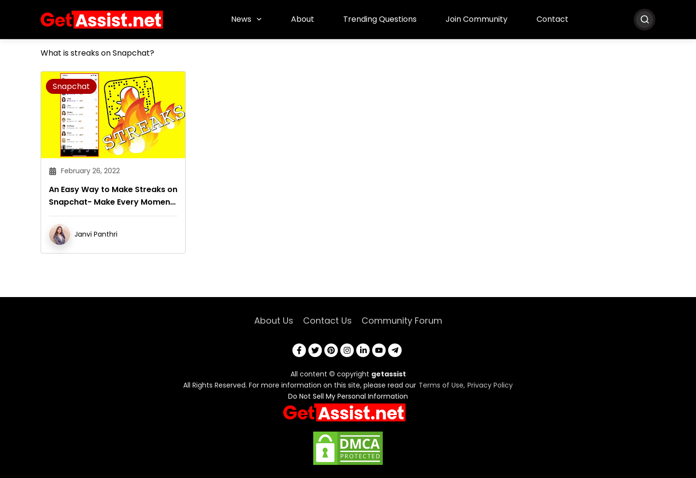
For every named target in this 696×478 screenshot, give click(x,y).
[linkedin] (363, 350)
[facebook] (299, 350)
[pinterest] (331, 350)
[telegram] (395, 350)
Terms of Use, (442, 385)
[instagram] (347, 350)
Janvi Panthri (95, 234)
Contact (552, 19)
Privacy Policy (490, 385)
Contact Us (327, 320)
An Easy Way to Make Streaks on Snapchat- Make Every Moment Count (113, 196)
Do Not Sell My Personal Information (348, 396)
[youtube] (379, 350)
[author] (60, 233)
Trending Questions (380, 19)
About (302, 19)
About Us (273, 320)
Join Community (477, 19)
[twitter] (315, 350)
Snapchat (71, 86)
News (241, 19)
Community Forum (402, 320)
